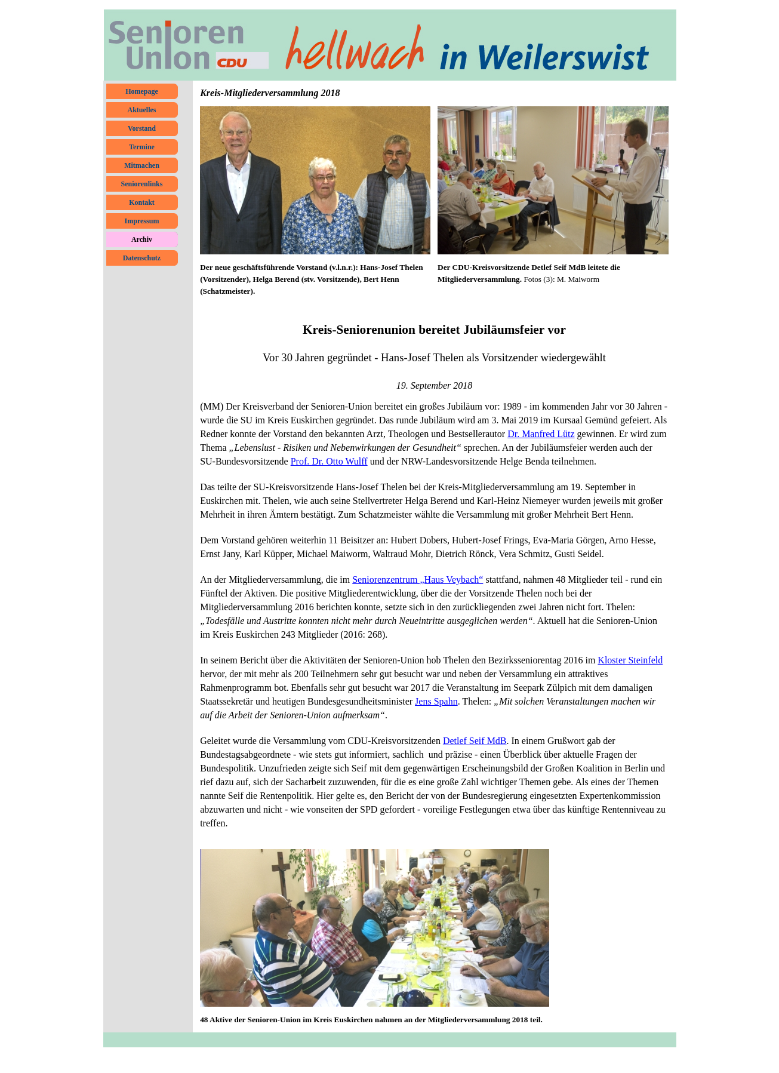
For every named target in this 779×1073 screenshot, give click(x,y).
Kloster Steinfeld (630, 660)
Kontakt (142, 202)
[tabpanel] (315, 279)
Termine (142, 147)
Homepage (141, 91)
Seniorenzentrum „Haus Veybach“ (417, 579)
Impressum (142, 221)
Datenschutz (142, 258)
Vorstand (142, 128)
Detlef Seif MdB (475, 741)
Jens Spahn (436, 701)
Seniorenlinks (142, 184)
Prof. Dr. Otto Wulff (329, 461)
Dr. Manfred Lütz (540, 434)
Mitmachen (141, 165)
